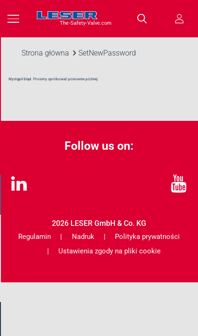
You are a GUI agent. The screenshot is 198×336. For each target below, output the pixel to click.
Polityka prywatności (147, 236)
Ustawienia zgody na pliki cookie (109, 251)
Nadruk (83, 236)
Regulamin (34, 236)
